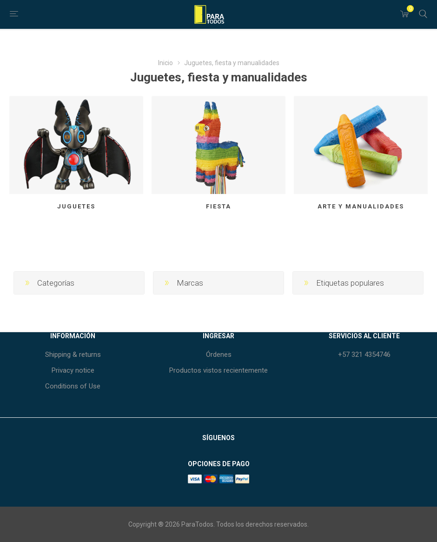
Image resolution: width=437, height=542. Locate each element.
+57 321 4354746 (364, 354)
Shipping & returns (73, 354)
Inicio (165, 63)
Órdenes (219, 354)
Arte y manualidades (361, 206)
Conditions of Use (72, 386)
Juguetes (76, 206)
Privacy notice (73, 370)
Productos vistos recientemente (218, 370)
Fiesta (218, 206)
